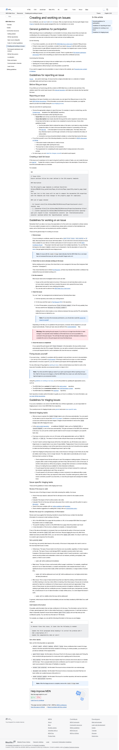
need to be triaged (57, 418)
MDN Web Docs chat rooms (65, 44)
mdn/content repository (42, 426)
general (57, 409)
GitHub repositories (12, 37)
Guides (9, 27)
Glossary (94, 733)
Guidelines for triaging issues (101, 32)
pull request (52, 359)
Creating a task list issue (40, 157)
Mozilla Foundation (39, 745)
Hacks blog (95, 736)
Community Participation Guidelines (61, 742)
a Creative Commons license (71, 747)
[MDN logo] (9, 719)
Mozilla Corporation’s (14, 745)
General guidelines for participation (99, 22)
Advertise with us (53, 730)
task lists (43, 129)
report (45, 22)
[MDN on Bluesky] (9, 731)
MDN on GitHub (74, 733)
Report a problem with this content (57, 707)
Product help (51, 736)
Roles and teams (12, 60)
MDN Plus (51, 733)
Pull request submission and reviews (15, 50)
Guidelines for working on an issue (101, 29)
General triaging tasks (39, 413)
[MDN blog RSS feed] (17, 731)
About (49, 722)
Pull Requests (56, 270)
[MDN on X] (12, 731)
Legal (47, 742)
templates (67, 506)
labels (34, 249)
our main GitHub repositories (37, 396)
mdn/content (63, 386)
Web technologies (97, 722)
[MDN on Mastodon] (15, 731)
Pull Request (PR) (57, 302)
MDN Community (74, 722)
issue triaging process (58, 103)
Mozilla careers (52, 728)
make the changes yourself (53, 153)
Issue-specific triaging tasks (41, 482)
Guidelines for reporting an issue (101, 25)
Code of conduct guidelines (15, 43)
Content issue (36, 112)
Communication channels (14, 63)
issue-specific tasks (71, 409)
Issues (31, 79)
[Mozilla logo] (10, 742)
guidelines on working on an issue (44, 381)
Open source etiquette (13, 40)
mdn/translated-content (66, 388)
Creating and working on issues (16, 46)
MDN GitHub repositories (39, 101)
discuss (69, 46)
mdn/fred (56, 390)
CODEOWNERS (71, 327)
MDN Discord (74, 730)
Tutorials (9, 24)
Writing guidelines (11, 69)
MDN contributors (62, 705)
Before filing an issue (38, 84)
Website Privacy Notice (23, 742)
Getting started (11, 34)
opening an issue (53, 365)
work (51, 22)
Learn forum (10, 66)
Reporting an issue (37, 96)
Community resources (13, 31)
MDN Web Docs (10, 21)
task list (34, 162)
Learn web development (98, 725)
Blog (86, 9)
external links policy (71, 508)
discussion (35, 504)
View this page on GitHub (38, 707)
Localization (10, 57)
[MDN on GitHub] (6, 731)
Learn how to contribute (37, 700)
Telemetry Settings (38, 742)
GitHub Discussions (12, 54)
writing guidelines (57, 506)
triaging (31, 24)
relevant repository (60, 90)
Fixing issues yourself (38, 354)
